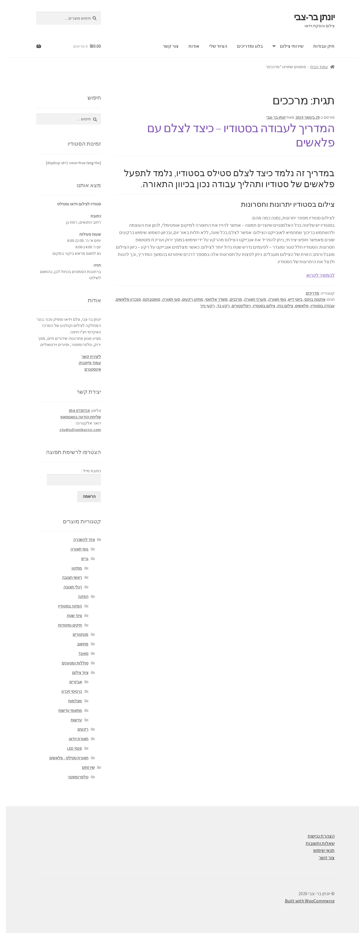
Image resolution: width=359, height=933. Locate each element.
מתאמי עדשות (64, 710)
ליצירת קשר (85, 356)
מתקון (71, 568)
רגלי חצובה (66, 587)
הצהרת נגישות (315, 836)
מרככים (230, 299)
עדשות (70, 720)
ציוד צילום (74, 672)
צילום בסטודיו (258, 305)
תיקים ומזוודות (64, 625)
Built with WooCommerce (304, 901)
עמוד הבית (313, 66)
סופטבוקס (145, 299)
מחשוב (76, 644)
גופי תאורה (271, 299)
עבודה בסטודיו (317, 305)
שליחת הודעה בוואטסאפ (74, 416)
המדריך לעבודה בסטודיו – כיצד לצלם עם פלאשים (235, 135)
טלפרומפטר (72, 777)
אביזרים (69, 681)
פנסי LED (68, 748)
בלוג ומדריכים (244, 46)
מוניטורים (74, 634)
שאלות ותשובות (314, 843)
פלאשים (296, 305)
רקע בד (217, 305)
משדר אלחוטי (210, 299)
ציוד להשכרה (78, 539)
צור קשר (165, 46)
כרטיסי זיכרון (66, 691)
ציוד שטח (68, 615)
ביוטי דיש (289, 299)
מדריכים (306, 293)
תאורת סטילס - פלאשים (62, 757)
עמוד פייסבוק (84, 362)
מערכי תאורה (249, 299)
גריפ (78, 558)
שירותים (82, 767)
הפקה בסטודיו (64, 606)
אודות (188, 46)
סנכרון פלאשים (122, 299)
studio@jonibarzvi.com (74, 429)
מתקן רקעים (186, 299)
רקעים (77, 729)
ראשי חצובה (66, 577)
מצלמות (69, 700)
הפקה (77, 596)
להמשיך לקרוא (314, 275)
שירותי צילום (286, 46)
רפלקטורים (235, 305)
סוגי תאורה (165, 299)
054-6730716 (73, 410)
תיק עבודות (318, 46)
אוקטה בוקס (308, 299)
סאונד (77, 653)
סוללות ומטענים (69, 663)
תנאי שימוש (318, 850)
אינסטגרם (87, 369)
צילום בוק (279, 305)
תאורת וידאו (72, 738)
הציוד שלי (212, 46)
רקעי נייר (201, 305)
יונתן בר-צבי (308, 17)
